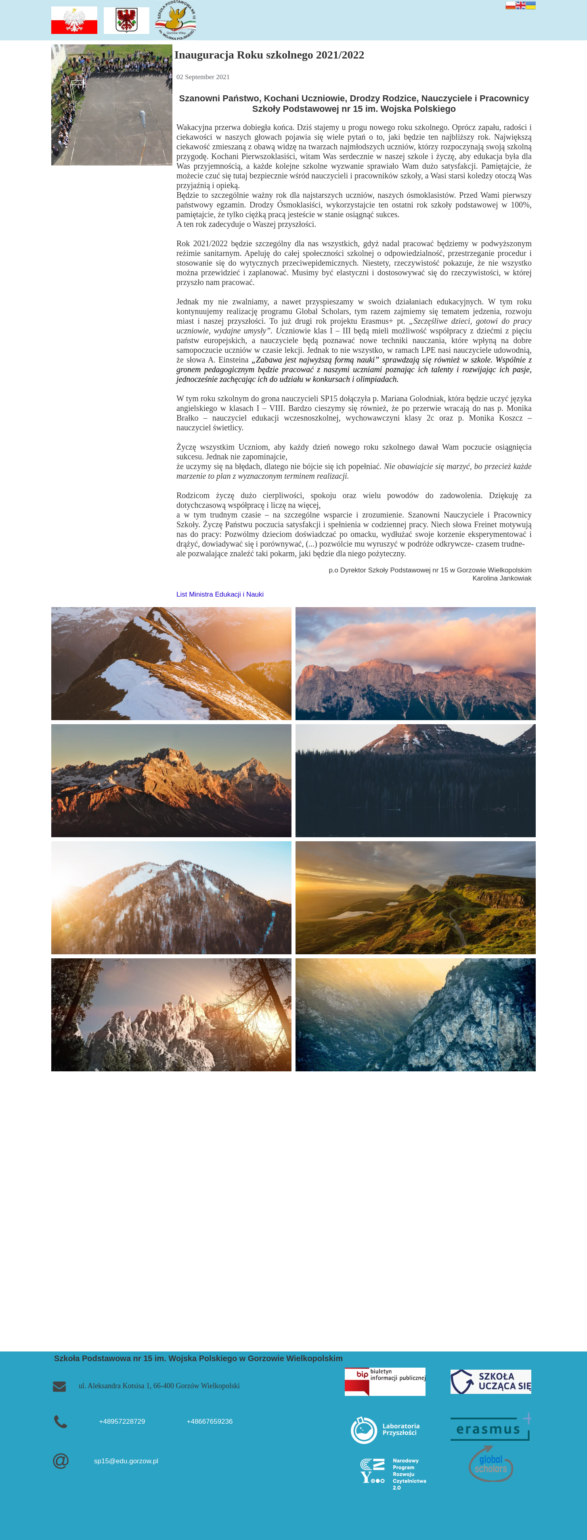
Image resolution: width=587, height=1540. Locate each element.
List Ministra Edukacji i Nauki (220, 594)
